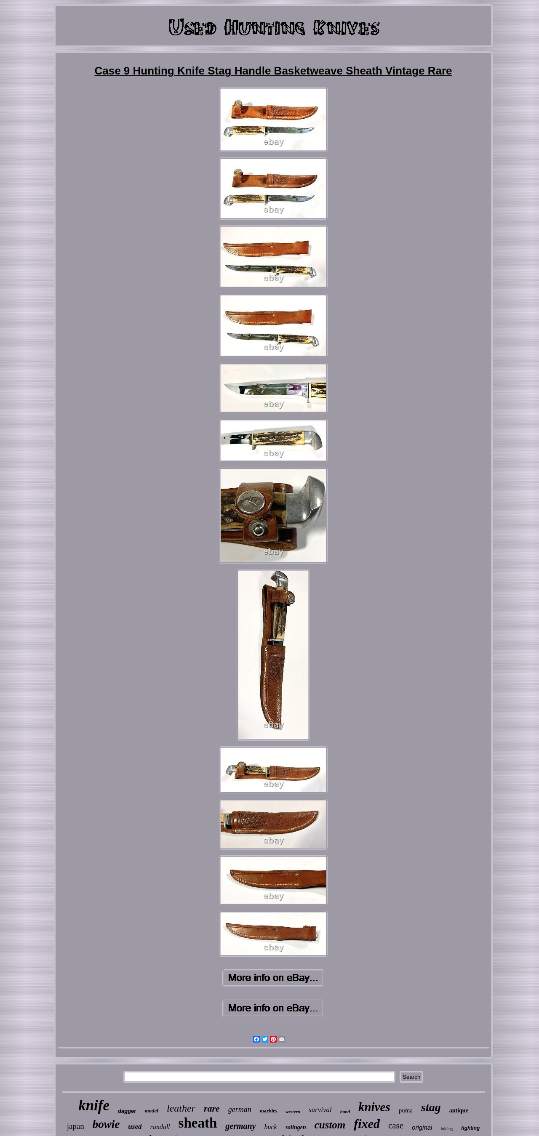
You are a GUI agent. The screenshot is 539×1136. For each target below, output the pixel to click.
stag (431, 1107)
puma (406, 1110)
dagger (127, 1111)
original (422, 1127)
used (134, 1127)
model (151, 1110)
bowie (106, 1124)
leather (181, 1108)
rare (212, 1108)
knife (93, 1105)
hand (345, 1111)
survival (320, 1110)
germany (240, 1126)
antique (458, 1110)
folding (446, 1128)
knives (374, 1107)
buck (270, 1127)
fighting (470, 1128)
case (395, 1125)
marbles (268, 1111)
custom (330, 1125)
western (293, 1111)
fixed (367, 1124)
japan (75, 1126)
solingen (296, 1127)
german (239, 1109)
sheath (198, 1123)
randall (160, 1127)
